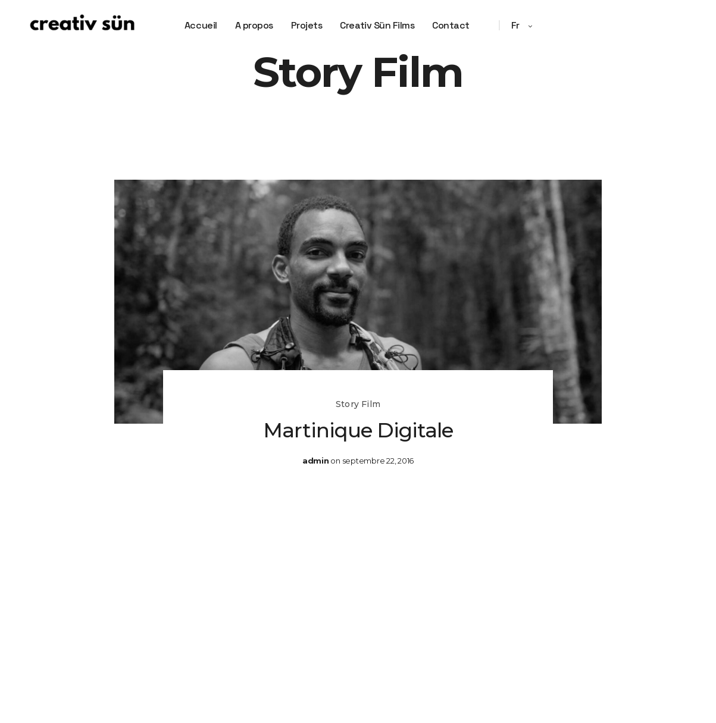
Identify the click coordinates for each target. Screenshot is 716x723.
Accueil (201, 25)
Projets (307, 25)
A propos (254, 25)
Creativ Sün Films (377, 25)
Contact (451, 25)
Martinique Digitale (358, 430)
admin (315, 460)
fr (516, 25)
